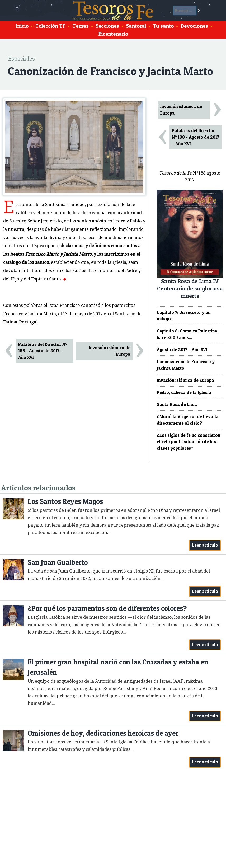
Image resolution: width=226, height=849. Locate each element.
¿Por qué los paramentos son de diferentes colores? (107, 608)
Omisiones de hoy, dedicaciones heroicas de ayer (103, 733)
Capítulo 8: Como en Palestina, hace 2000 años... (187, 334)
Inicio (22, 26)
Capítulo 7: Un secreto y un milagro (183, 316)
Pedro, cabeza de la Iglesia (184, 392)
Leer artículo (205, 545)
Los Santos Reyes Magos (65, 501)
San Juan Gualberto (58, 562)
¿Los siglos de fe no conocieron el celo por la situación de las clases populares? (188, 442)
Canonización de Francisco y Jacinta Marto (186, 365)
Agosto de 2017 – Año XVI (182, 349)
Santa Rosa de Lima (177, 404)
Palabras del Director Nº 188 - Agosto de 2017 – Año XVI (42, 351)
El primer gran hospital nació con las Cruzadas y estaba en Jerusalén (118, 667)
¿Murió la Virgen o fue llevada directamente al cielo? (188, 420)
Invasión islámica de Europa (109, 351)
